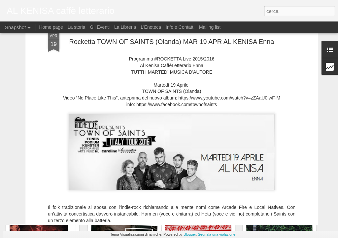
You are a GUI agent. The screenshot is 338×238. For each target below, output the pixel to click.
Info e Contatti (180, 27)
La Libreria (125, 27)
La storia (76, 27)
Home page (51, 27)
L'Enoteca (151, 27)
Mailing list (209, 27)
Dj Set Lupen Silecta (121, 204)
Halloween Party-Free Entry (48, 207)
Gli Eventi (100, 27)
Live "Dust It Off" (204, 207)
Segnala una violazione (216, 234)
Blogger (190, 234)
